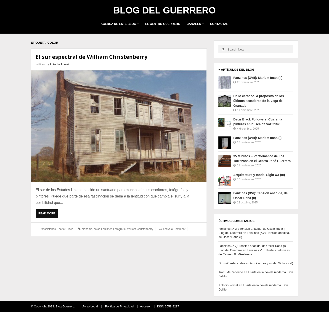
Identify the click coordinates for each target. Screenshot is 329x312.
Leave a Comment (174, 229)
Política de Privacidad (119, 306)
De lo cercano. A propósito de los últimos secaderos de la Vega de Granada (258, 100)
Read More (48, 214)
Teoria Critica (65, 229)
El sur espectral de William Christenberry (92, 56)
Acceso (145, 306)
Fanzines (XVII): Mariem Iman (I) (257, 138)
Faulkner (106, 229)
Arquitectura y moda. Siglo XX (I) (271, 263)
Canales (194, 24)
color (97, 229)
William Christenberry (140, 229)
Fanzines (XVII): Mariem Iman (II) (257, 78)
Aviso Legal (90, 306)
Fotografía (119, 229)
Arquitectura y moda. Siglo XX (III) (259, 175)
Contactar (219, 24)
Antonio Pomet (59, 64)
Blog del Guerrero (164, 10)
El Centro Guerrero (162, 24)
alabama (87, 229)
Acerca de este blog (118, 24)
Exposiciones (48, 229)
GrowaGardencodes (231, 263)
